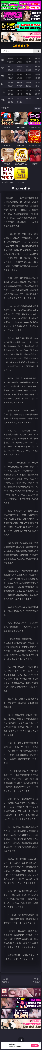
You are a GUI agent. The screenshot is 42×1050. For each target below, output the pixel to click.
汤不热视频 (37, 98)
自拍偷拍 (19, 66)
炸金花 (19, 62)
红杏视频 (10, 102)
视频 (2, 68)
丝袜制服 (19, 70)
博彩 (2, 60)
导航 (2, 100)
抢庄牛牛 (37, 62)
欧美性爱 (37, 74)
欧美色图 (28, 82)
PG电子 (10, 58)
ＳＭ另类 (37, 70)
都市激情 (10, 90)
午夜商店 (19, 98)
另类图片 (37, 86)
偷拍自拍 (19, 74)
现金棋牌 (28, 62)
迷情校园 (10, 94)
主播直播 (28, 70)
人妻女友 (28, 90)
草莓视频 (28, 98)
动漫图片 (37, 82)
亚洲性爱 (10, 74)
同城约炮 (10, 98)
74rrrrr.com (21, 46)
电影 (2, 76)
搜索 (37, 51)
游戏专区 (37, 58)
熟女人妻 (10, 70)
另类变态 (37, 78)
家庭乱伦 (19, 90)
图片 (2, 84)
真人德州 (19, 58)
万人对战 (28, 58)
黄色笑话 (28, 94)
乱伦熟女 (28, 78)
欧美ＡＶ (28, 66)
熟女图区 (28, 86)
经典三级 (19, 78)
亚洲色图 (19, 82)
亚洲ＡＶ (10, 66)
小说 (2, 92)
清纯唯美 (19, 86)
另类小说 (19, 94)
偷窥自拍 (10, 82)
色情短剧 (19, 102)
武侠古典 (37, 90)
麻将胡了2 (10, 62)
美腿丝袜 (10, 86)
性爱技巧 (37, 94)
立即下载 (35, 1045)
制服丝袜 (10, 78)
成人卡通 (28, 74)
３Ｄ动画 (37, 66)
